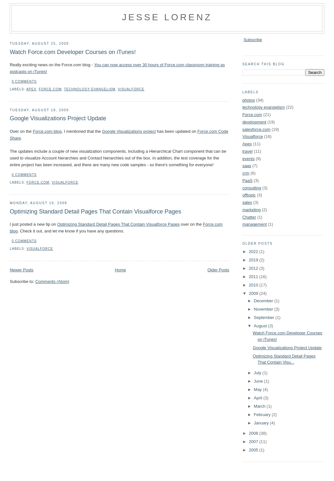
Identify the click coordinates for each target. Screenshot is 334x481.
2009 (254, 293)
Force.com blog (47, 131)
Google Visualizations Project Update (58, 118)
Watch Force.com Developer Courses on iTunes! (73, 52)
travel (247, 151)
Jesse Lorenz (167, 17)
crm (245, 173)
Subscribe (253, 39)
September (264, 317)
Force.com (50, 89)
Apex (31, 89)
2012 (254, 268)
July (258, 372)
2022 (254, 251)
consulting (251, 188)
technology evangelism (89, 89)
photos (248, 100)
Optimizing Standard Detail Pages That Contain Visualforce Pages (95, 211)
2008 (254, 433)
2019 (254, 260)
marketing (251, 209)
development (254, 122)
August (261, 325)
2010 (254, 285)
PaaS (247, 180)
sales (247, 202)
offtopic (249, 195)
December (264, 300)
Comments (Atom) (52, 281)
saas (246, 165)
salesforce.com (256, 129)
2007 (254, 441)
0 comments (24, 81)
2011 (254, 276)
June (259, 381)
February (263, 414)
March (260, 406)
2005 (254, 450)
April (259, 397)
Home (120, 270)
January (262, 423)
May (258, 389)
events (248, 158)
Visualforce (131, 89)
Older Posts (218, 270)
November (264, 309)
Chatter (249, 217)
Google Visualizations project (129, 131)
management (254, 224)
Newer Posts (21, 270)
